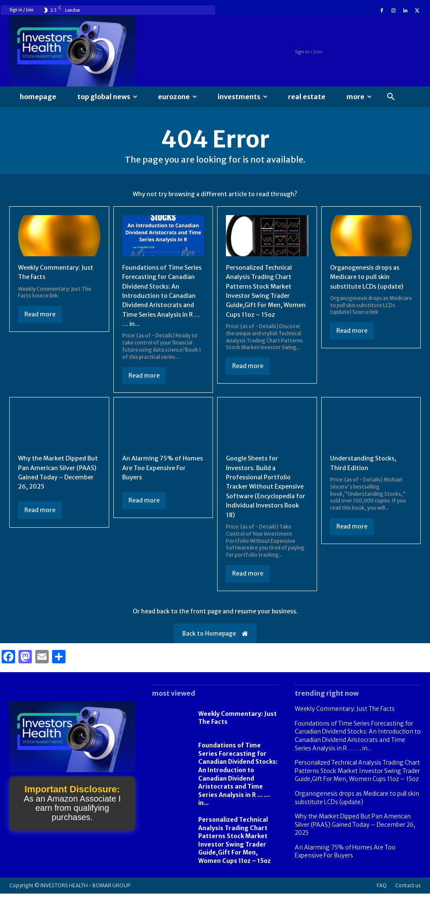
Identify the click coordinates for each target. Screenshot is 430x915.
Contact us (408, 907)
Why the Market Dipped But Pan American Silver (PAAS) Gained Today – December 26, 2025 (55, 484)
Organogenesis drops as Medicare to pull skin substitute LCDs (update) (369, 279)
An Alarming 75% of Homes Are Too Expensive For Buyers (163, 479)
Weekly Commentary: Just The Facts (345, 730)
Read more (39, 317)
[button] (391, 97)
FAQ (382, 907)
